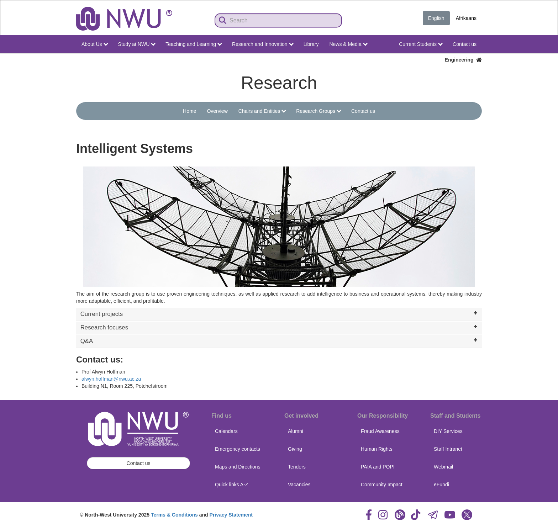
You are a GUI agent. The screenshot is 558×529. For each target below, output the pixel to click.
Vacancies (299, 484)
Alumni (295, 431)
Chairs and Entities (262, 111)
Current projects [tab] (279, 313)
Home (189, 111)
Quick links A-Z (231, 484)
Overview (217, 111)
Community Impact (381, 484)
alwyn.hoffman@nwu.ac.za (111, 379)
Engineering (463, 60)
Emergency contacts (237, 449)
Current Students (421, 44)
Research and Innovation (263, 44)
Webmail (443, 467)
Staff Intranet (448, 449)
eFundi (441, 484)
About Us (94, 44)
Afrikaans (466, 18)
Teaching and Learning (193, 44)
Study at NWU (137, 44)
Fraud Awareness (380, 431)
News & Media (348, 44)
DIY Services (448, 431)
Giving (295, 449)
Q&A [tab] (279, 340)
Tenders (297, 467)
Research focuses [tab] (279, 327)
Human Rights (377, 449)
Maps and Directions (237, 467)
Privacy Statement (231, 515)
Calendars (226, 431)
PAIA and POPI (378, 467)
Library (311, 44)
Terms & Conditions (174, 515)
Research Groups (318, 111)
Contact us (465, 44)
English (436, 18)
